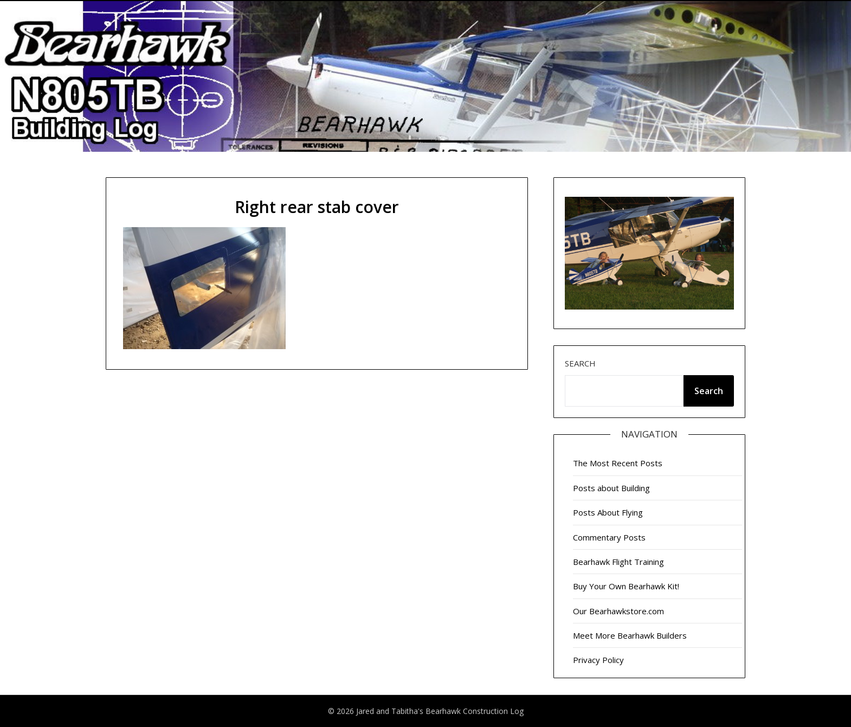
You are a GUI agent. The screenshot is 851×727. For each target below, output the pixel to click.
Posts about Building (611, 487)
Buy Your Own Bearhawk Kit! (626, 586)
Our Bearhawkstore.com (618, 611)
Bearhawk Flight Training (618, 561)
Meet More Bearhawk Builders (630, 635)
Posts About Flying (608, 512)
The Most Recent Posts (617, 463)
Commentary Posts (609, 537)
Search (580, 363)
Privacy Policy (598, 659)
